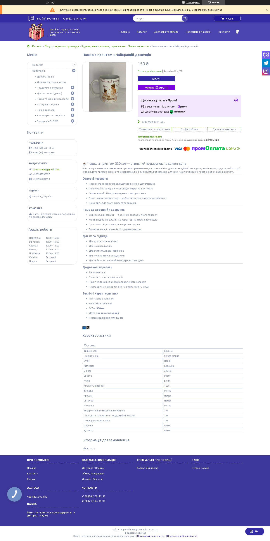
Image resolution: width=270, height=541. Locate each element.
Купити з (156, 87)
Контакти (224, 31)
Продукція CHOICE (47, 121)
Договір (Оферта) (92, 479)
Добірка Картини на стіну (51, 82)
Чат (255, 531)
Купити (156, 78)
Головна (125, 31)
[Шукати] (185, 18)
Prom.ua (153, 529)
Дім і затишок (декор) (49, 93)
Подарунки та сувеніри (50, 87)
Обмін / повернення (93, 473)
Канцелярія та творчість (51, 115)
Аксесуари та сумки (48, 104)
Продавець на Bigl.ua (135, 533)
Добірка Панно (45, 76)
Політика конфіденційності (182, 536)
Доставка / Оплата (93, 468)
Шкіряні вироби (46, 110)
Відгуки (31, 479)
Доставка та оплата (166, 31)
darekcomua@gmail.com (46, 169)
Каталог (142, 31)
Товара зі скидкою (147, 468)
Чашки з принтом (138, 46)
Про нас (31, 468)
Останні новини (200, 468)
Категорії (38, 70)
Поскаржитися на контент (151, 536)
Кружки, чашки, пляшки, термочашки (104, 46)
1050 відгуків (193, 2)
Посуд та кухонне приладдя (62, 46)
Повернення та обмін (198, 31)
